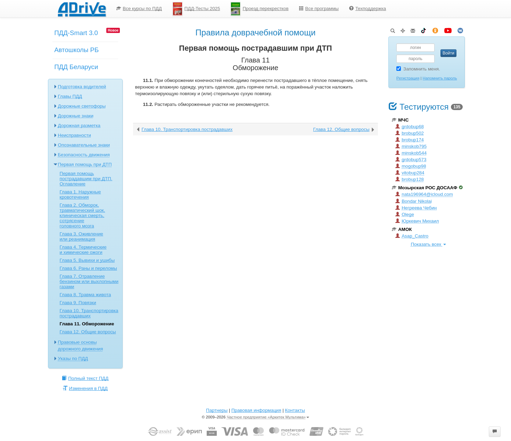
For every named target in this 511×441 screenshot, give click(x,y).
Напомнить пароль (440, 78)
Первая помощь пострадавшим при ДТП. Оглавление (86, 178)
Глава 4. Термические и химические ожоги (83, 249)
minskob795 (411, 146)
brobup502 (409, 133)
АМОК (402, 229)
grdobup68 (409, 126)
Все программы (319, 8)
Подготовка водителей (82, 86)
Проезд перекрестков (259, 9)
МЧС (400, 120)
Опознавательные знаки (84, 145)
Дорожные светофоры (82, 106)
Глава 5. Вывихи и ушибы (87, 260)
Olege (404, 214)
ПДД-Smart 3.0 (76, 32)
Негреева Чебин (416, 207)
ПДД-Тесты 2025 (196, 9)
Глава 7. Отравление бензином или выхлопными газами (89, 281)
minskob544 (411, 153)
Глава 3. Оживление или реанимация (81, 236)
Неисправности (74, 135)
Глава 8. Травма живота (85, 294)
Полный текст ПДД (85, 378)
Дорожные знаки (75, 115)
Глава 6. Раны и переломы (88, 268)
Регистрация (407, 78)
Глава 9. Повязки (78, 302)
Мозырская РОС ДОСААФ (427, 187)
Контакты (295, 410)
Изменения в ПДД (85, 388)
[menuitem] (139, 8)
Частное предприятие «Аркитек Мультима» (268, 417)
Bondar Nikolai (413, 201)
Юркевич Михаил (417, 221)
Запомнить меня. (418, 69)
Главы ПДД (70, 96)
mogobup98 (410, 166)
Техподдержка (367, 8)
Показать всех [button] (428, 244)
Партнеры (217, 410)
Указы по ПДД (73, 358)
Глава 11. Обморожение (87, 323)
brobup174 (409, 139)
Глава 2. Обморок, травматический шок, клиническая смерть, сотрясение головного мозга (82, 215)
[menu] (251, 8)
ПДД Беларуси (76, 66)
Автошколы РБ (76, 49)
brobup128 (409, 179)
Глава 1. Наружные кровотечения (80, 194)
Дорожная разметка (79, 125)
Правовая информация (256, 410)
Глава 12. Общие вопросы (88, 331)
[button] (495, 431)
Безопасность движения (84, 154)
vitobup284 (409, 172)
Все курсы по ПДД (139, 8)
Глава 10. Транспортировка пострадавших (89, 313)
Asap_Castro (411, 236)
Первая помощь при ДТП (85, 164)
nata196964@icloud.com (424, 194)
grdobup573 (410, 159)
